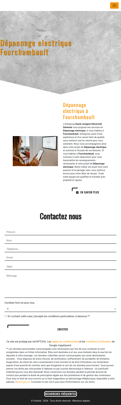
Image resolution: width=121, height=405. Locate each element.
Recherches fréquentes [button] (60, 394)
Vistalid (37, 400)
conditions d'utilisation (98, 341)
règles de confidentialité (65, 341)
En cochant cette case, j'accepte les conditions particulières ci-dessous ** (49, 316)
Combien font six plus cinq (19, 302)
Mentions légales (81, 400)
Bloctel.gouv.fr (22, 382)
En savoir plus (87, 192)
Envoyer (63, 329)
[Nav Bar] (114, 5)
